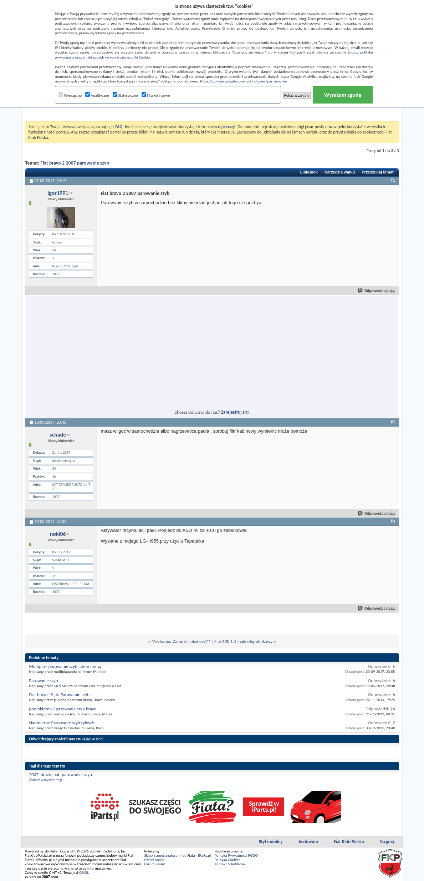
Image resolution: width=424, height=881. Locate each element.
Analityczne (97, 95)
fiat (56, 774)
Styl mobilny (271, 841)
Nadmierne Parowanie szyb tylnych (61, 722)
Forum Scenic (154, 864)
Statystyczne (125, 95)
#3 (392, 521)
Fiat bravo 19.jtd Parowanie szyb (59, 694)
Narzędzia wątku (340, 172)
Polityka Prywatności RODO (235, 855)
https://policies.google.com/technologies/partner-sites (243, 81)
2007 (33, 774)
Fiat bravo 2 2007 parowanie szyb (74, 163)
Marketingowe (156, 95)
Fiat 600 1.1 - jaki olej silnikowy (243, 641)
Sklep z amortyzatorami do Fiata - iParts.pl (177, 855)
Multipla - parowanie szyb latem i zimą (65, 666)
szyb (88, 774)
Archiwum (308, 841)
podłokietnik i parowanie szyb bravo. (63, 708)
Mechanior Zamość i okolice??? (181, 641)
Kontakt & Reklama (229, 864)
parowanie (72, 774)
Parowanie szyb (43, 680)
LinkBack (309, 172)
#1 (392, 180)
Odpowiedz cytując (376, 290)
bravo (46, 774)
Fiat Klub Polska (349, 841)
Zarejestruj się (234, 412)
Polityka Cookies (227, 859)
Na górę (387, 841)
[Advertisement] (147, 348)
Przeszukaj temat (377, 172)
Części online (154, 859)
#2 (392, 421)
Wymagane (70, 95)
